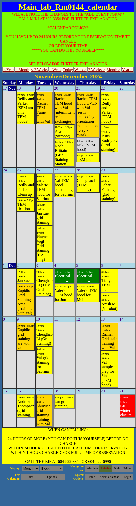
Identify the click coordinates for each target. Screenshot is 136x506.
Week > (80, 70)
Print (30, 477)
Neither (127, 468)
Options (52, 477)
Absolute (92, 468)
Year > (127, 70)
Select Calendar (109, 477)
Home (91, 477)
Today (68, 70)
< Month (22, 70)
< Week (55, 70)
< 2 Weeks (39, 70)
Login (127, 477)
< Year (8, 70)
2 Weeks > (96, 70)
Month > (114, 70)
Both (117, 468)
